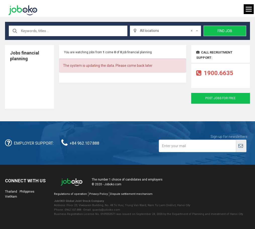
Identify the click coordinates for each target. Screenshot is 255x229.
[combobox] (165, 31)
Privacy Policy (98, 194)
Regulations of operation (70, 194)
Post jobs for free (220, 98)
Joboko (22, 10)
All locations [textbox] (166, 30)
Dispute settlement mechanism (131, 194)
